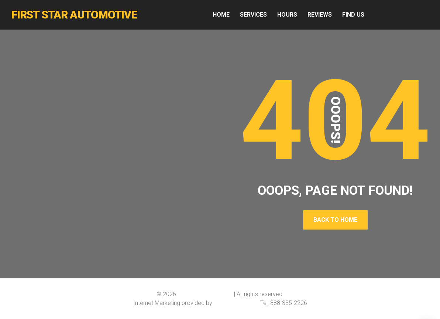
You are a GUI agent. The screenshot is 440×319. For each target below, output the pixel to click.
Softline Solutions (236, 302)
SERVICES (253, 14)
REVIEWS (319, 14)
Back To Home (335, 219)
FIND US (353, 14)
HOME (221, 14)
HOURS (287, 14)
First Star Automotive (205, 294)
